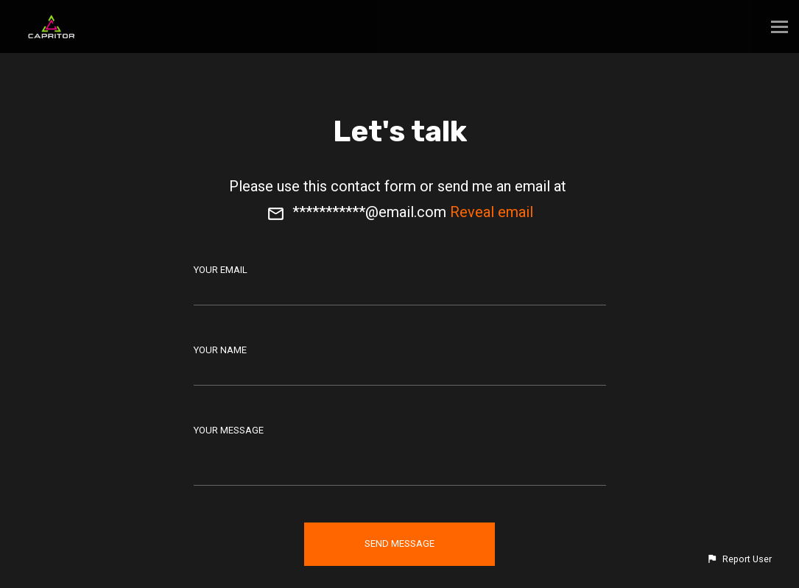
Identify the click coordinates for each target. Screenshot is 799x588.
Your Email (220, 269)
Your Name (220, 349)
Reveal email (491, 212)
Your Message (229, 430)
